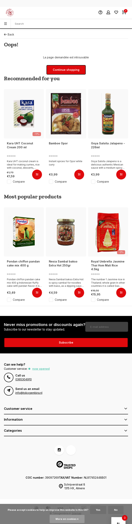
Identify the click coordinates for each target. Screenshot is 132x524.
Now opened (41, 368)
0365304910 (23, 379)
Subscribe (66, 342)
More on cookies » (67, 518)
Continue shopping (66, 69)
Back (9, 34)
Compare (19, 181)
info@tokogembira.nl (28, 392)
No (116, 509)
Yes (98, 509)
